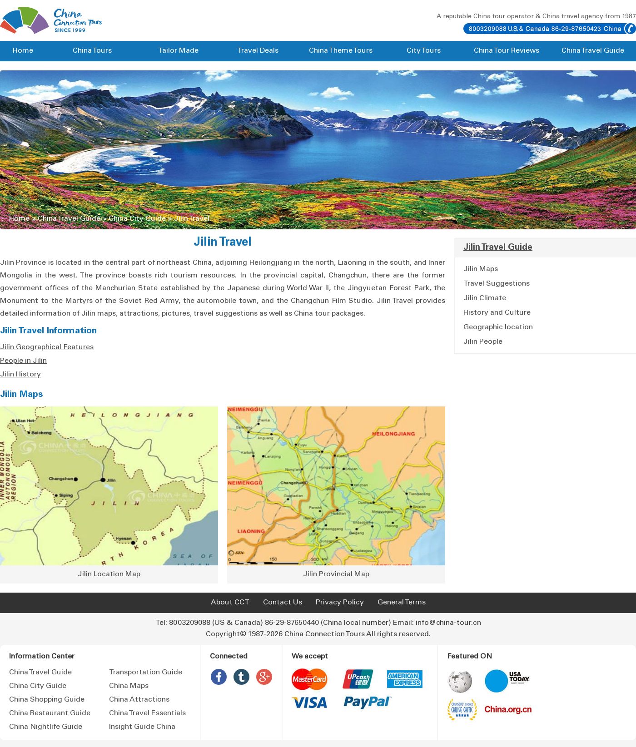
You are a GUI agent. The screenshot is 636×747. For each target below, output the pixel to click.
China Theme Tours (341, 50)
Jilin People (482, 342)
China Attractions (139, 699)
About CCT (230, 602)
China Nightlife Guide (45, 727)
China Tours (92, 50)
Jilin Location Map (109, 574)
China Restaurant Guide (49, 713)
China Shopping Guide (46, 699)
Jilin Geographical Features (47, 347)
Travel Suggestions (496, 283)
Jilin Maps (21, 395)
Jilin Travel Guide (497, 247)
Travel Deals (257, 50)
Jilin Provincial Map (336, 574)
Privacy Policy (340, 602)
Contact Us (282, 602)
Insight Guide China (142, 727)
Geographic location (498, 327)
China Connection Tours (324, 634)
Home (23, 50)
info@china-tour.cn (448, 623)
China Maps (129, 686)
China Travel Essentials (147, 713)
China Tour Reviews (506, 50)
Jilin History (20, 374)
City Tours (424, 50)
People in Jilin (23, 361)
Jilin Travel (191, 219)
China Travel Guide (592, 50)
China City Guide (137, 219)
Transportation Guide (145, 672)
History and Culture (497, 313)
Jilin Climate (484, 298)
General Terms (402, 602)
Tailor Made (178, 50)
